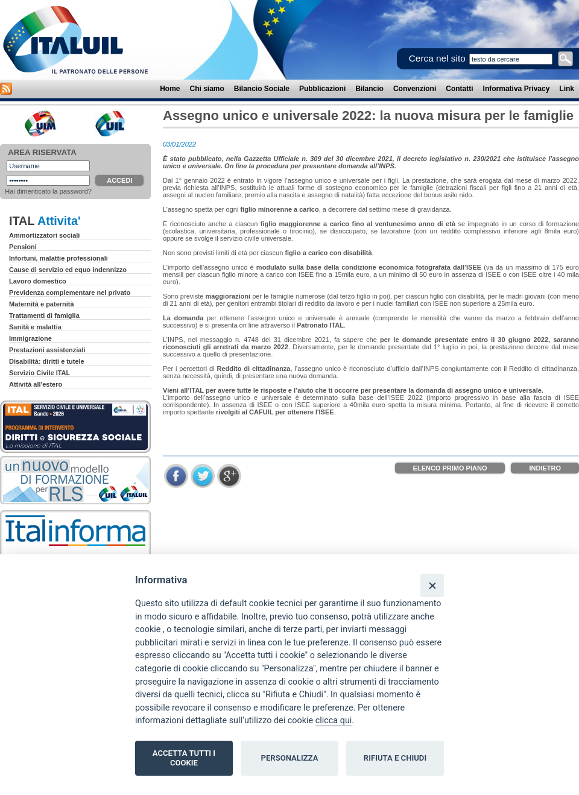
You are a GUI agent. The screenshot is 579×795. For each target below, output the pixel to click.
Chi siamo (207, 88)
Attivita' (59, 220)
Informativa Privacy (516, 88)
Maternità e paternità (41, 304)
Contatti (459, 88)
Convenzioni (414, 88)
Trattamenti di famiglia (44, 315)
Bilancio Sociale (262, 88)
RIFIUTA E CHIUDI (395, 757)
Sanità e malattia (35, 327)
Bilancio (369, 88)
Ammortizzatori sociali (44, 235)
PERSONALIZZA (289, 757)
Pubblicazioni (322, 88)
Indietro (545, 468)
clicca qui (333, 720)
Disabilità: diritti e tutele (46, 361)
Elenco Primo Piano (450, 468)
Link (566, 88)
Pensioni (23, 246)
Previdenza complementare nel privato (69, 292)
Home (170, 88)
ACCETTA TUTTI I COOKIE (184, 758)
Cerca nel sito (437, 58)
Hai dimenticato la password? (48, 191)
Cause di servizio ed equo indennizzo (68, 269)
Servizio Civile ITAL (39, 372)
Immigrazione (30, 338)
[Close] (432, 585)
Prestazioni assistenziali (47, 349)
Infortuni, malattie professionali (58, 258)
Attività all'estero (35, 384)
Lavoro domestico (37, 281)
